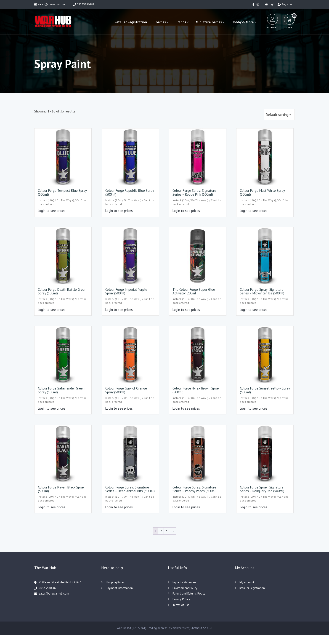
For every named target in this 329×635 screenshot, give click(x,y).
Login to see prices (51, 210)
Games (160, 22)
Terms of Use (180, 605)
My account (246, 582)
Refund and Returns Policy (188, 593)
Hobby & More (242, 22)
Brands (180, 22)
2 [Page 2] (161, 531)
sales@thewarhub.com (50, 4)
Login (270, 4)
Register (285, 4)
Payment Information (119, 588)
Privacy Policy (181, 599)
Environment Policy (184, 588)
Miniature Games (208, 22)
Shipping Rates (115, 582)
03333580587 (83, 4)
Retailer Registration (130, 22)
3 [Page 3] (166, 531)
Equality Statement (184, 582)
